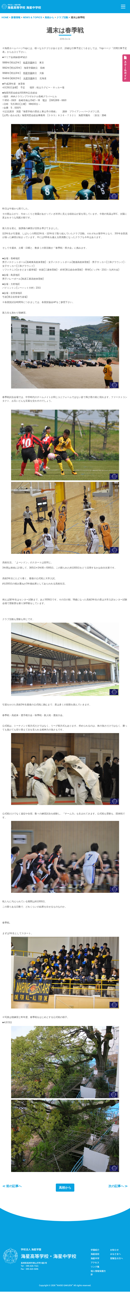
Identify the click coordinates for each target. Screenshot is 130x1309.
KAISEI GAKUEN (64, 1301)
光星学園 (29, 80)
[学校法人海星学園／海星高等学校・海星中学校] (21, 6)
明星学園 (29, 74)
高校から (65, 1204)
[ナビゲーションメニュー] (123, 6)
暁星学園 (29, 63)
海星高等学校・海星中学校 (48, 1272)
